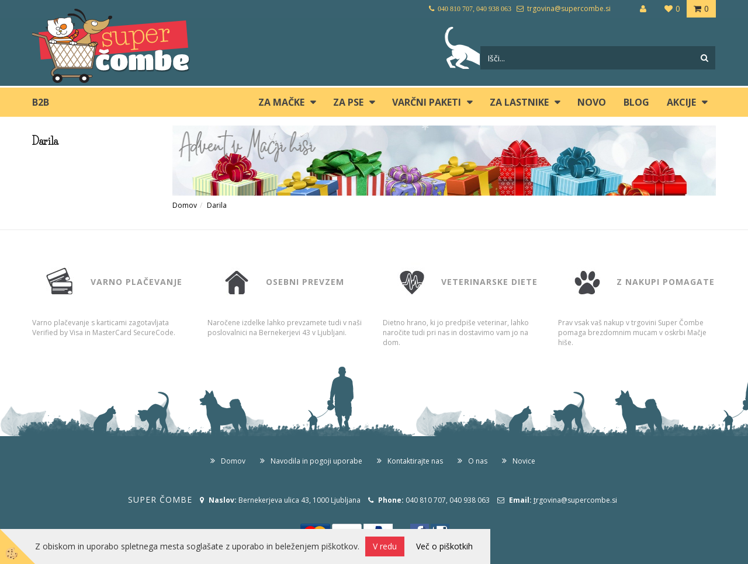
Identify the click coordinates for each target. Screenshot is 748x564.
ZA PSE (348, 102)
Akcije (681, 102)
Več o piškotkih (444, 546)
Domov (184, 205)
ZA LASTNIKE (519, 102)
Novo (591, 102)
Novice (523, 461)
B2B (40, 102)
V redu (385, 546)
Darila (217, 205)
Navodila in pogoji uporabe (316, 461)
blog (636, 102)
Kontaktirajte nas (415, 461)
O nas (477, 461)
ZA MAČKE (281, 102)
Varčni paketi (426, 102)
